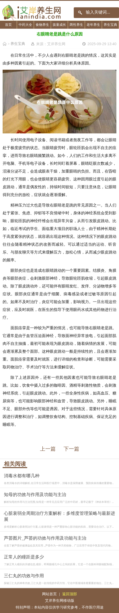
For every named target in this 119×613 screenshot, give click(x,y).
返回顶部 (69, 594)
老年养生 (93, 25)
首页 (8, 25)
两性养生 (76, 25)
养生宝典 (110, 25)
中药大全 (25, 25)
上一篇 (48, 449)
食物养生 (42, 25)
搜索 (80, 12)
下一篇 (71, 449)
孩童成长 (59, 25)
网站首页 (49, 594)
